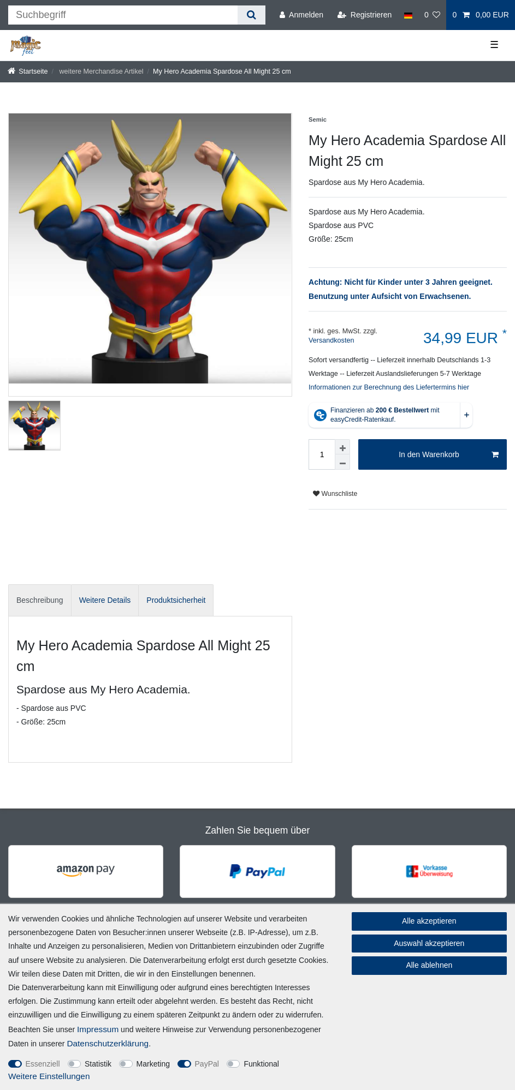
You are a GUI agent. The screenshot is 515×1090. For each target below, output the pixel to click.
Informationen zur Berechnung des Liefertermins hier (389, 387)
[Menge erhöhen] (342, 446)
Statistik (98, 1063)
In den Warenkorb (449, 455)
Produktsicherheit (175, 600)
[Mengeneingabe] (322, 454)
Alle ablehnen (429, 965)
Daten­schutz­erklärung (108, 1043)
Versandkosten (331, 340)
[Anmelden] (301, 15)
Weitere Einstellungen (49, 1076)
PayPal (207, 1063)
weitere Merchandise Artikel (100, 71)
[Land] (408, 15)
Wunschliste (335, 494)
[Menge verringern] (342, 462)
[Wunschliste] (432, 15)
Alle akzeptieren (429, 921)
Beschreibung (39, 600)
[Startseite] (28, 71)
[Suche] (251, 15)
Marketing (153, 1063)
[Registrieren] (365, 15)
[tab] (40, 600)
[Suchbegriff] (123, 15)
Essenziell (43, 1063)
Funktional (261, 1063)
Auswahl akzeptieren (429, 943)
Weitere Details (105, 600)
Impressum (98, 1029)
